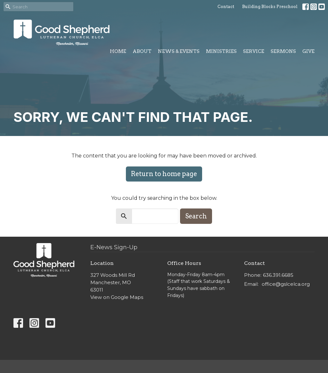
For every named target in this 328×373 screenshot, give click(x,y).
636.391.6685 (278, 275)
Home (118, 51)
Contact (225, 6)
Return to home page (164, 174)
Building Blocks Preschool (270, 6)
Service (253, 51)
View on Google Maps (116, 297)
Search (196, 216)
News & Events (179, 51)
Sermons (283, 51)
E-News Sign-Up (113, 247)
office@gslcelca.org (286, 284)
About (142, 51)
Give (308, 51)
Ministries (221, 51)
